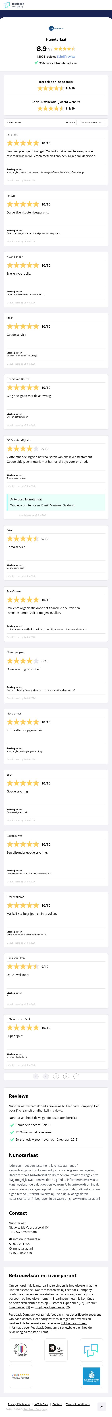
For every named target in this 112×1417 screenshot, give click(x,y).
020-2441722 (21, 1244)
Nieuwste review (91, 122)
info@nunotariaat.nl (27, 1239)
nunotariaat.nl (23, 1248)
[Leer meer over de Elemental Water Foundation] (91, 1376)
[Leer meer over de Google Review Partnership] (20, 1376)
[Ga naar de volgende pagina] (66, 1076)
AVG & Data (41, 1404)
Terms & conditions (78, 1404)
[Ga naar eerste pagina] (36, 1076)
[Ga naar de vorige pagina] (46, 1076)
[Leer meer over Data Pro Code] (20, 1350)
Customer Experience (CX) (66, 1303)
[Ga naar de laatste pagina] (76, 1076)
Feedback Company (35, 1409)
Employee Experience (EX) (52, 1307)
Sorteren (70, 122)
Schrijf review (66, 57)
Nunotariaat (56, 40)
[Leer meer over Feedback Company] (91, 1350)
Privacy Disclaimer (19, 1404)
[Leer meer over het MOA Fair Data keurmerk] (56, 1350)
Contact (57, 1404)
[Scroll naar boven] (102, 1406)
